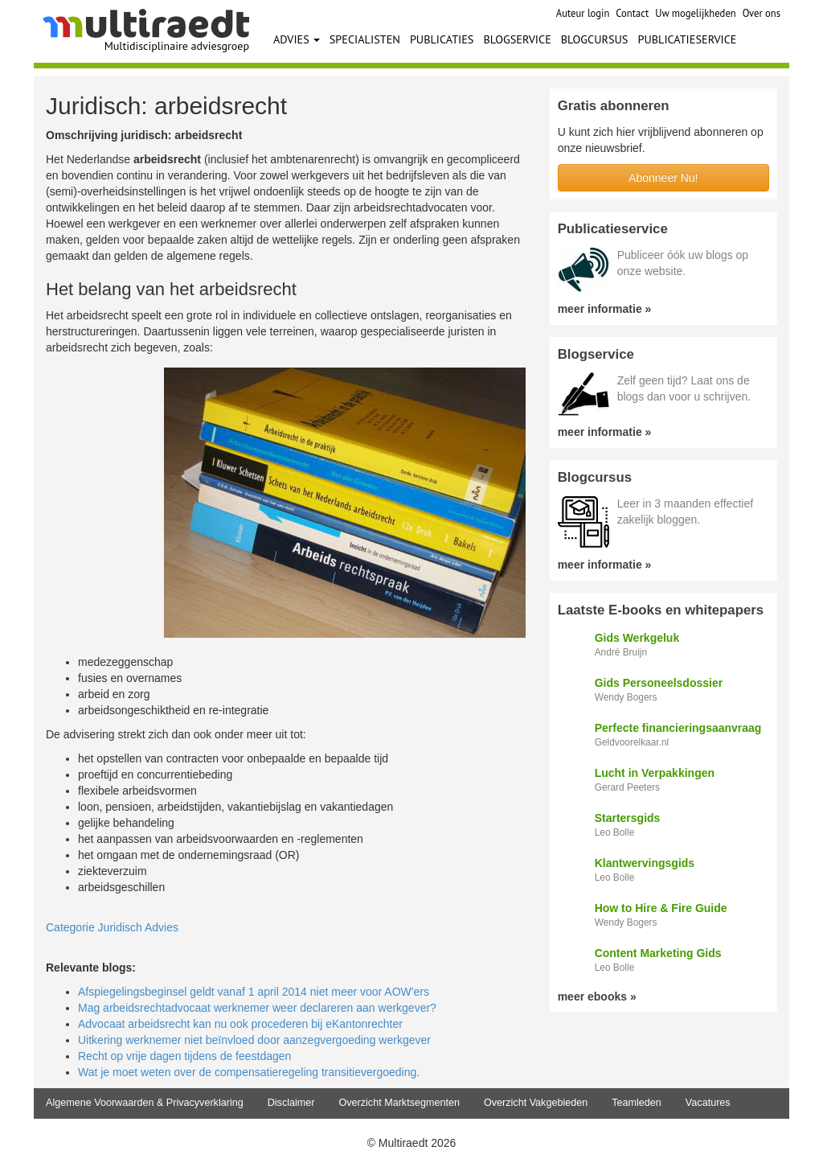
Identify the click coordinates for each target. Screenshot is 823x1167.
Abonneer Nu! (663, 177)
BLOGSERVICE (517, 39)
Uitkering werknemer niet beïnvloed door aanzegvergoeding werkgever (254, 1039)
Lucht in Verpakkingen (654, 772)
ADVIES (296, 39)
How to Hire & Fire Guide (661, 908)
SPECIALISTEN (365, 39)
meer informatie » (605, 308)
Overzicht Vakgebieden (536, 1102)
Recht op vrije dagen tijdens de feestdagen (184, 1056)
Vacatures (708, 1102)
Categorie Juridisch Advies (112, 927)
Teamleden (636, 1102)
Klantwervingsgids (644, 863)
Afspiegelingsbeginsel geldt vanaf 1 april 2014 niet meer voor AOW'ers (253, 991)
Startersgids (628, 818)
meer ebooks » (597, 996)
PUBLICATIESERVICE (686, 39)
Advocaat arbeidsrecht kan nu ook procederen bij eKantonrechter (240, 1023)
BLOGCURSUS (595, 39)
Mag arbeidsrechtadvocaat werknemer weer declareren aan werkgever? (257, 1007)
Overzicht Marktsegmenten (398, 1102)
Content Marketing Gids (658, 953)
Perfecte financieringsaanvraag (678, 727)
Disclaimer (291, 1102)
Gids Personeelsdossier (659, 682)
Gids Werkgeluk (637, 637)
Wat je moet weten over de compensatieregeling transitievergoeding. (249, 1072)
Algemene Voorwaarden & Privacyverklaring (145, 1102)
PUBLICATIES (442, 39)
